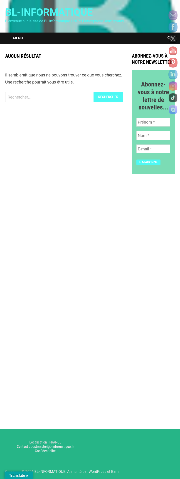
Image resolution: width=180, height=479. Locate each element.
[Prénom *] (153, 122)
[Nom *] (153, 135)
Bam (115, 471)
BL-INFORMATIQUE (49, 12)
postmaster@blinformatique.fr (52, 446)
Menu (15, 38)
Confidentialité (45, 451)
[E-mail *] (153, 148)
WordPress (97, 471)
